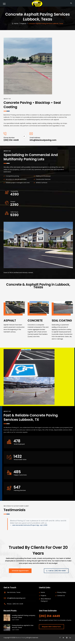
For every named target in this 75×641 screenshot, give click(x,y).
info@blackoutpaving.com (16, 598)
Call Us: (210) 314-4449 (56, 571)
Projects (43, 595)
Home (15, 23)
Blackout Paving (21, 638)
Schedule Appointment (20, 571)
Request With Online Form (51, 627)
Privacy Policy (61, 592)
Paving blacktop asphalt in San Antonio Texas (22, 626)
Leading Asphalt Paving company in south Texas (23, 616)
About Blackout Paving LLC (46, 600)
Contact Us (61, 595)
